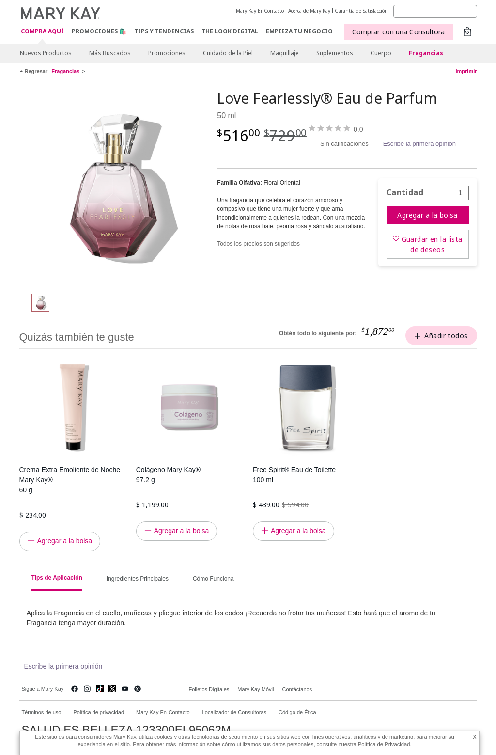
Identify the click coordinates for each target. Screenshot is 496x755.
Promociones (167, 53)
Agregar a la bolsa (427, 215)
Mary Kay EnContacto (260, 10)
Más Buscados (110, 53)
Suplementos (334, 53)
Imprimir (466, 71)
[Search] (435, 11)
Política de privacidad (98, 712)
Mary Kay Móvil (255, 689)
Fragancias (426, 53)
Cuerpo (381, 53)
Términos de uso (42, 712)
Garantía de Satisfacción (361, 10)
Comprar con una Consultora (398, 31)
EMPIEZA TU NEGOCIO (299, 31)
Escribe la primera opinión (419, 143)
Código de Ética (297, 712)
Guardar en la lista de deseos (432, 244)
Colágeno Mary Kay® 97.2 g (168, 475)
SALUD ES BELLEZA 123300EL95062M (126, 730)
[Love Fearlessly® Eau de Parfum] (115, 187)
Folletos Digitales (209, 689)
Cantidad (405, 192)
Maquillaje (284, 53)
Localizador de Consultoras (234, 712)
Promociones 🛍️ (99, 31)
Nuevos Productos (46, 53)
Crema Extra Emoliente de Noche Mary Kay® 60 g (70, 480)
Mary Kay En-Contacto (163, 712)
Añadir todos (445, 335)
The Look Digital (230, 31)
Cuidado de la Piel (228, 53)
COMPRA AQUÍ (42, 31)
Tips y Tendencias (164, 31)
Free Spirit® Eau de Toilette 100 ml (294, 475)
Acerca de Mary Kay (309, 10)
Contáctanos (297, 689)
